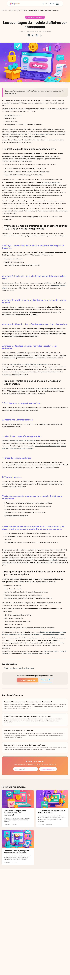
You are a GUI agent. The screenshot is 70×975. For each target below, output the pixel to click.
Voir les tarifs (45, 680)
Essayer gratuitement (48, 769)
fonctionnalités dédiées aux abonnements (35, 654)
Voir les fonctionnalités (28, 680)
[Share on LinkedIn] (28, 35)
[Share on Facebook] (36, 35)
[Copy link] (41, 36)
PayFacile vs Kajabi (50, 651)
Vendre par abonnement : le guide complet (19, 668)
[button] (15, 4)
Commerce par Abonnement (35, 17)
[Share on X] (32, 35)
